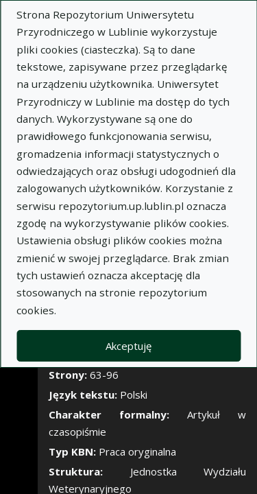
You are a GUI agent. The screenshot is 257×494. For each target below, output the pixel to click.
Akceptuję (128, 346)
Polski (133, 394)
